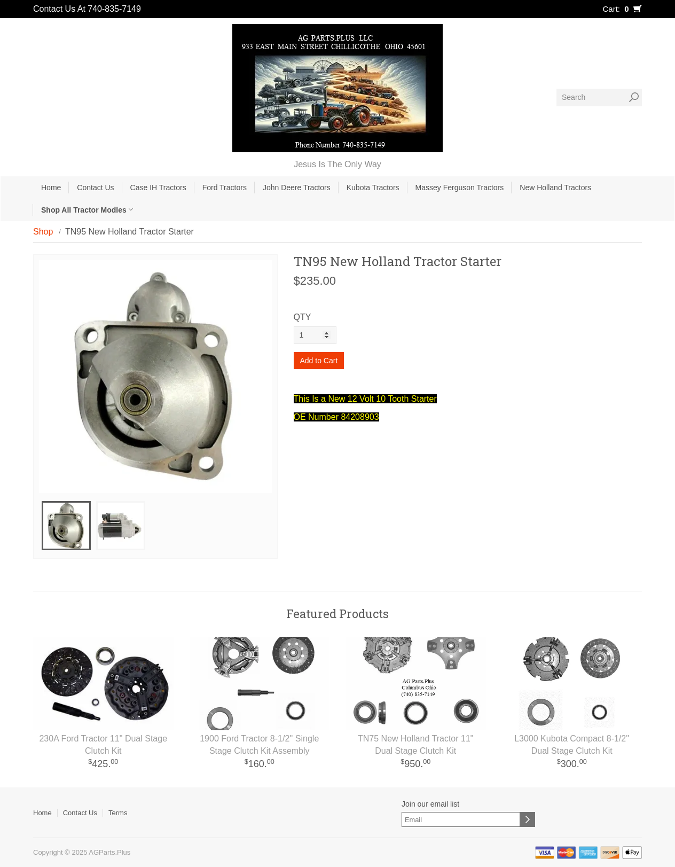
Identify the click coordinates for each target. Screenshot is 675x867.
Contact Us (95, 187)
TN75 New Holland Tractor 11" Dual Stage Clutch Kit (415, 744)
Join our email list (430, 804)
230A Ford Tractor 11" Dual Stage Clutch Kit (103, 744)
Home (51, 187)
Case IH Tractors (158, 187)
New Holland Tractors (555, 187)
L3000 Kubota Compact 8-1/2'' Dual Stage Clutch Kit (571, 744)
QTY (302, 317)
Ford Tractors (224, 187)
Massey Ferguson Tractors (459, 187)
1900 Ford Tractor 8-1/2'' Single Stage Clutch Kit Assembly (259, 744)
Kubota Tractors (373, 187)
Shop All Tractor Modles (87, 210)
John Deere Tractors (297, 187)
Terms (117, 813)
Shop (43, 231)
